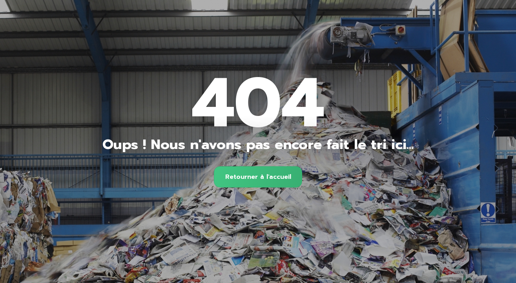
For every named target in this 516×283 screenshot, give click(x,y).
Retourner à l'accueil (258, 177)
